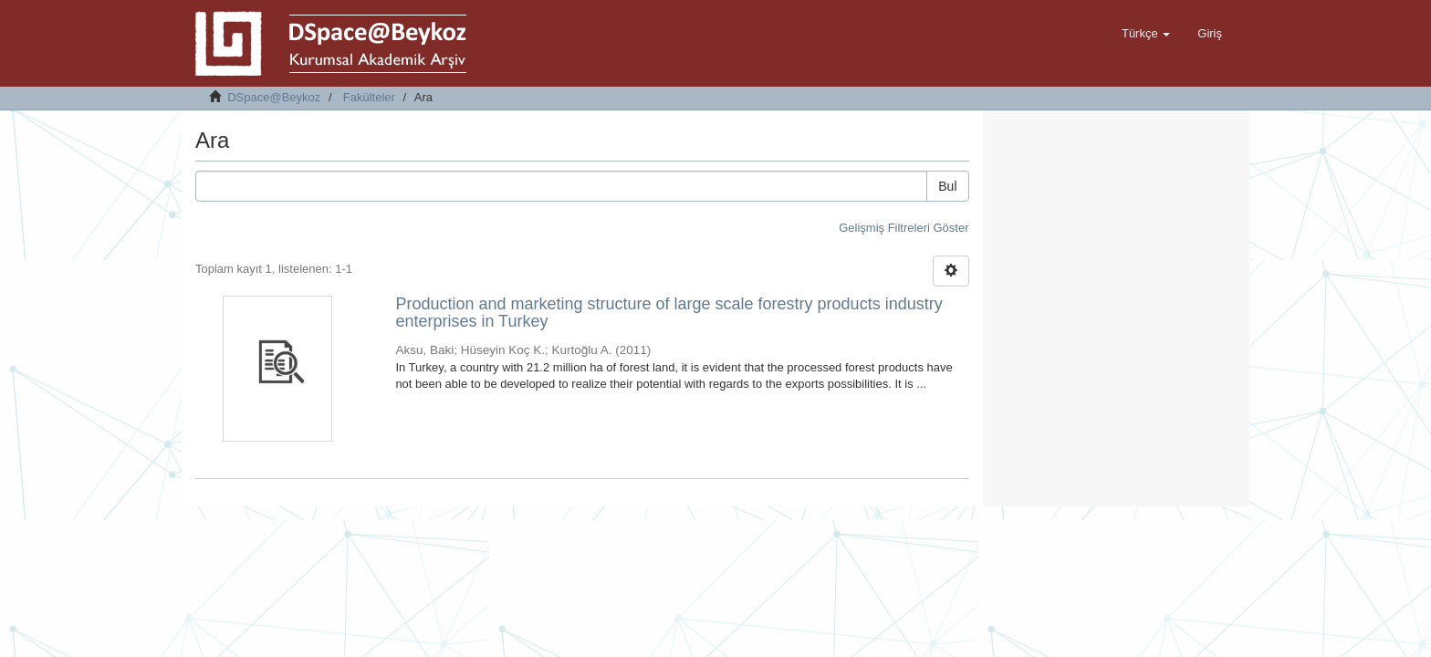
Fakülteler (369, 97)
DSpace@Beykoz (273, 97)
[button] (1146, 34)
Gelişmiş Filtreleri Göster (903, 228)
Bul (947, 186)
